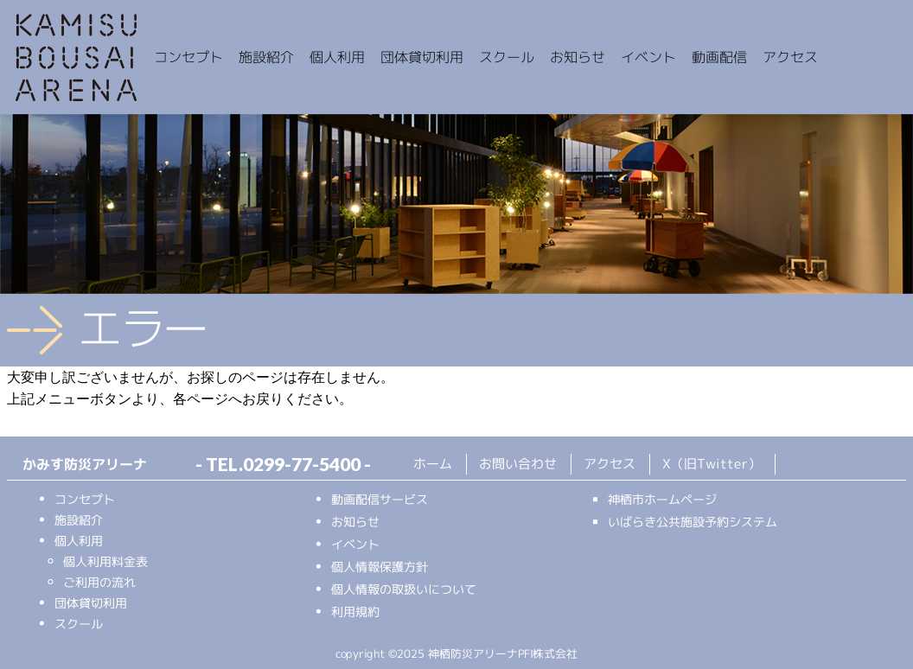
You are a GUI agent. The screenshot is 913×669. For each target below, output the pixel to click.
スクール (78, 623)
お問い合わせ (518, 464)
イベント (355, 544)
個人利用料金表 (105, 560)
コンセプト (84, 498)
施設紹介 (78, 519)
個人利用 (78, 540)
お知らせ (355, 521)
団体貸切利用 (90, 602)
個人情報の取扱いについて (403, 589)
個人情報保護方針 (379, 566)
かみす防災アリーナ (76, 59)
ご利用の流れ (99, 581)
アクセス (609, 464)
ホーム (432, 464)
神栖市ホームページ (662, 499)
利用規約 (355, 611)
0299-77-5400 (302, 464)
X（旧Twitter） (711, 464)
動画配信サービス (379, 499)
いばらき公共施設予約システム (692, 521)
